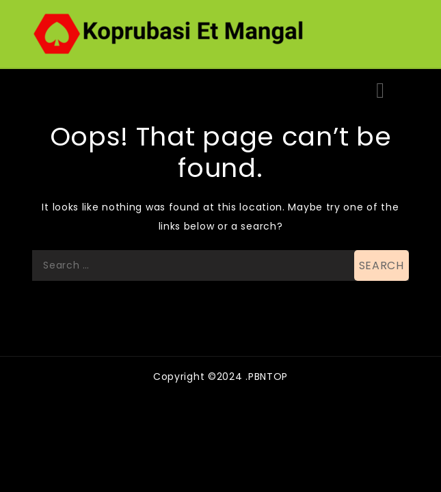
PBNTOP (268, 376)
